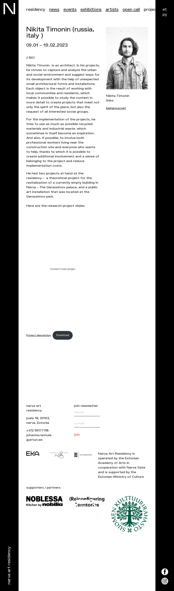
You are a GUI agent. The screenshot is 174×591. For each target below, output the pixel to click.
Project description (38, 335)
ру (165, 14)
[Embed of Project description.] (63, 269)
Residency (35, 9)
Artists (112, 9)
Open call (131, 9)
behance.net (116, 108)
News (54, 9)
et (165, 9)
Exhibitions (91, 9)
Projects (152, 9)
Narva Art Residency (9, 566)
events (70, 9)
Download (62, 335)
